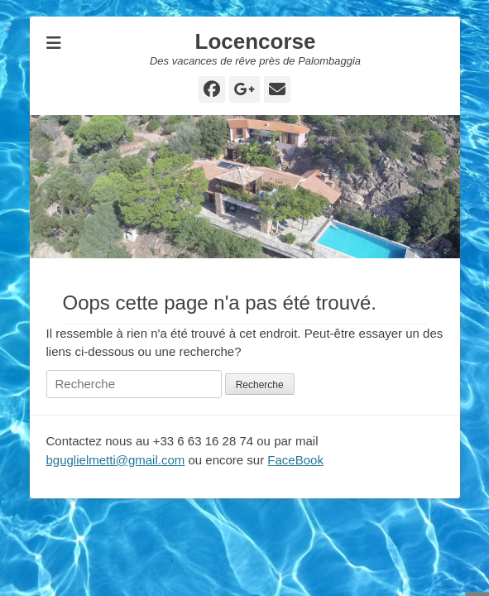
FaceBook (295, 460)
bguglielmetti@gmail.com (115, 460)
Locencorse (255, 41)
